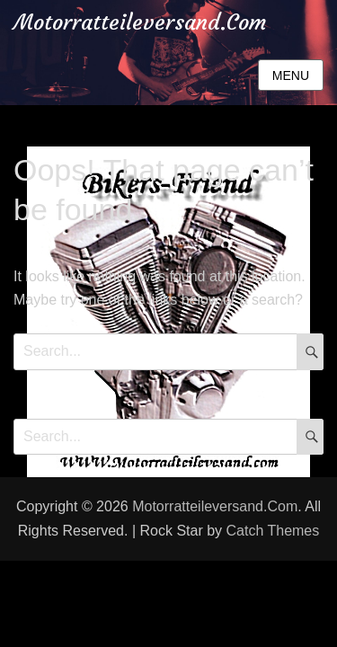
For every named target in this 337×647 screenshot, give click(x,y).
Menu (290, 75)
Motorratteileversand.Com (140, 22)
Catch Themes (273, 530)
